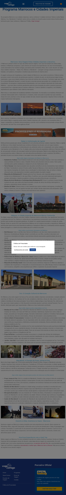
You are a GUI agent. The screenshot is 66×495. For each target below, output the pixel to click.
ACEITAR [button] (33, 249)
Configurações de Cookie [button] (21, 249)
